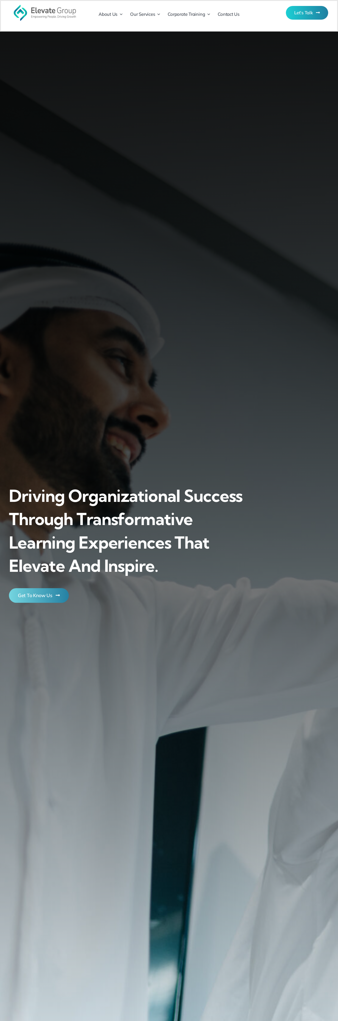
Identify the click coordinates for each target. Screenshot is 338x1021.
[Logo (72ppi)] (45, 3)
